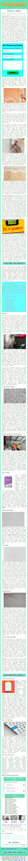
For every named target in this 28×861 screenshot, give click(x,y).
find (7, 757)
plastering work (8, 78)
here (22, 828)
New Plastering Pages (11, 848)
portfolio (22, 105)
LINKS (14, 8)
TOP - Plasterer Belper (7, 833)
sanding (3, 160)
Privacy (25, 848)
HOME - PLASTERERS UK (14, 842)
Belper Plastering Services (10, 775)
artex (19, 182)
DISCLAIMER (24, 8)
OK (24, 860)
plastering (8, 110)
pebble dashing (11, 534)
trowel (22, 154)
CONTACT (20, 8)
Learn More (18, 860)
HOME (11, 8)
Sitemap (3, 848)
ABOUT (17, 8)
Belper (24, 266)
